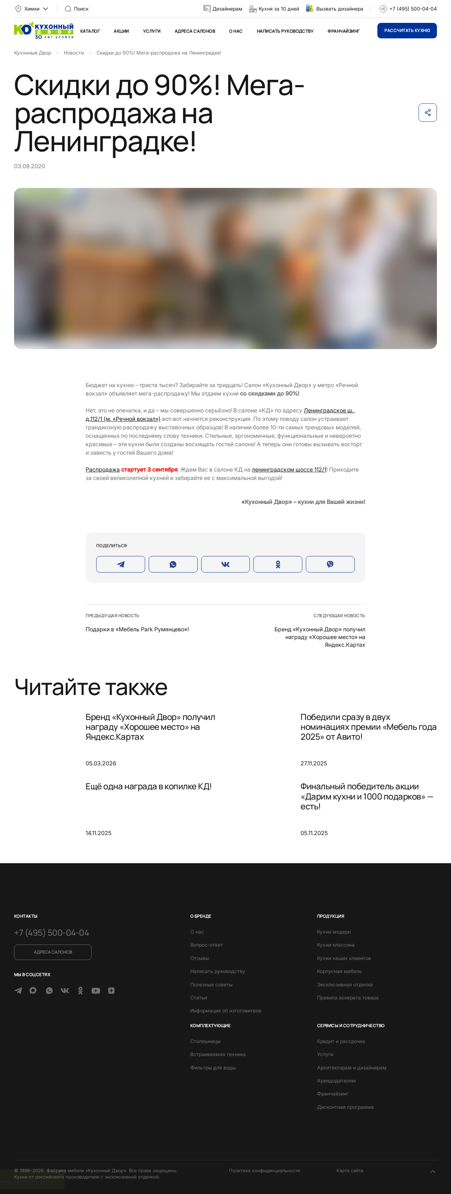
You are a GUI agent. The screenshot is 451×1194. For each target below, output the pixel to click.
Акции (121, 31)
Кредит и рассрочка (341, 1041)
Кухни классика (335, 945)
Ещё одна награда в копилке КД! (149, 786)
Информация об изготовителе (225, 1010)
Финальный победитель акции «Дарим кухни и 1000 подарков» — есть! (367, 796)
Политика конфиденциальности (264, 1170)
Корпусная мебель (339, 971)
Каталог (90, 31)
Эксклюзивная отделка (345, 984)
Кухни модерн (334, 932)
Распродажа (103, 469)
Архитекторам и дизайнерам (352, 1067)
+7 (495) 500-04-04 (413, 9)
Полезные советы (211, 984)
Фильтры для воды (213, 1067)
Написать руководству (285, 31)
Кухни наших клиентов (344, 958)
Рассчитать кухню (407, 30)
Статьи (198, 997)
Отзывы (199, 958)
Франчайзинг (343, 31)
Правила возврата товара (348, 997)
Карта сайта (349, 1170)
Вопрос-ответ (206, 945)
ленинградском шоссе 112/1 (289, 469)
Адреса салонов (195, 31)
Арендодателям (336, 1081)
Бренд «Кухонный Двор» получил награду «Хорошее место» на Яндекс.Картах (319, 637)
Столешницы (205, 1041)
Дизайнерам (227, 9)
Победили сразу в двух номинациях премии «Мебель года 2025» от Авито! (369, 727)
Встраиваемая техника (218, 1054)
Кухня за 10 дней (279, 9)
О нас (235, 31)
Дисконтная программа (345, 1107)
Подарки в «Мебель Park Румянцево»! (137, 629)
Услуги (152, 31)
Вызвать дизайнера (339, 9)
